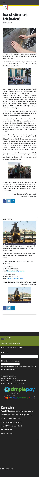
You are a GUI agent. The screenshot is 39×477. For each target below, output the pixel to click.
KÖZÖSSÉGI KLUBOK (8, 378)
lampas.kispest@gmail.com (16, 271)
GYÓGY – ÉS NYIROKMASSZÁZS (12, 383)
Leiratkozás (12, 369)
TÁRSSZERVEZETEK (8, 376)
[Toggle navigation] (3, 2)
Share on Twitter (9, 201)
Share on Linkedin (13, 201)
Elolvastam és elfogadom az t (17, 366)
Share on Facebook (4, 201)
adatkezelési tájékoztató (26, 366)
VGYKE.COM (9, 469)
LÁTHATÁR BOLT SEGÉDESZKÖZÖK (13, 381)
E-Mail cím (4, 353)
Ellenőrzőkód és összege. (10, 361)
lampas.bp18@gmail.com (15, 278)
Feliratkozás (5, 369)
